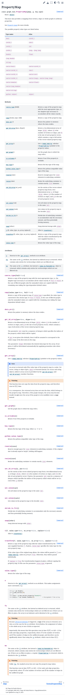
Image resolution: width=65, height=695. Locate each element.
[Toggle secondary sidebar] (62, 3)
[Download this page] (48, 2)
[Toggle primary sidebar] (2, 2)
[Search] (59, 2)
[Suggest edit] (44, 3)
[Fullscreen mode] (51, 3)
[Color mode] (55, 2)
